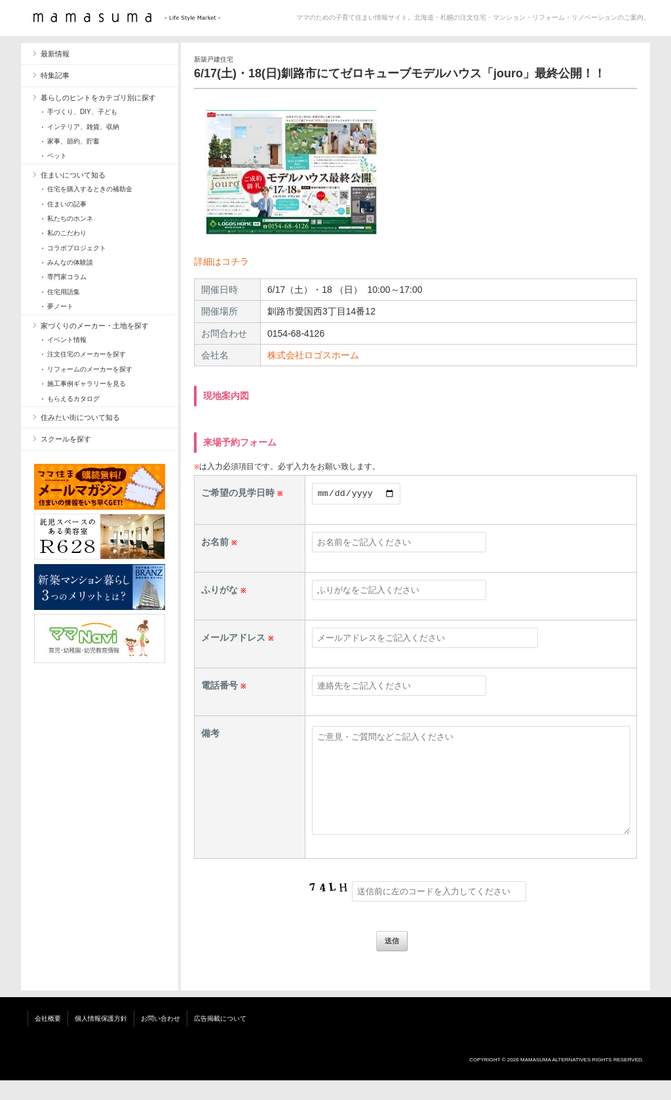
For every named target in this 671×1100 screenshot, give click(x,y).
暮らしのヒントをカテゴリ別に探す (98, 98)
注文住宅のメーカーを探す (86, 354)
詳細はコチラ (221, 261)
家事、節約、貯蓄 (73, 141)
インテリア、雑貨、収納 (83, 126)
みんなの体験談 (70, 262)
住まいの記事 (66, 204)
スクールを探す (66, 439)
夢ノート (60, 306)
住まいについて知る (73, 175)
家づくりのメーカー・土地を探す (95, 326)
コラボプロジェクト (76, 248)
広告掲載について (220, 1038)
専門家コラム (66, 276)
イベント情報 (66, 339)
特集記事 (55, 75)
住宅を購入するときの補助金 (89, 189)
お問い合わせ (160, 1038)
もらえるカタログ (73, 398)
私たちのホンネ (70, 218)
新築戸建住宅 (213, 59)
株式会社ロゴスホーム (313, 355)
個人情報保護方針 (101, 1038)
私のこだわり (66, 233)
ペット (57, 155)
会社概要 (48, 1038)
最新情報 (55, 54)
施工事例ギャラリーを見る (86, 383)
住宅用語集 (63, 291)
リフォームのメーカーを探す (89, 369)
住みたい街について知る (80, 417)
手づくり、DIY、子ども (82, 111)
